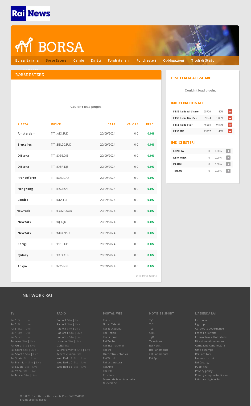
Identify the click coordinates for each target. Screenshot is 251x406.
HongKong (25, 189)
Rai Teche (109, 341)
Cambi (78, 60)
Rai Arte (108, 366)
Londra (23, 200)
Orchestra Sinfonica (115, 354)
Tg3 (151, 328)
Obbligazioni (173, 60)
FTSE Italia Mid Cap (185, 118)
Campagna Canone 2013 (210, 345)
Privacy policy (204, 371)
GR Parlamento (159, 354)
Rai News (154, 345)
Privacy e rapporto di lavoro (212, 375)
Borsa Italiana (27, 60)
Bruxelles (25, 145)
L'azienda (201, 320)
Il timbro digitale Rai (207, 379)
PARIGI (177, 164)
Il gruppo (200, 324)
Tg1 (151, 320)
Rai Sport (154, 358)
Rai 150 (107, 371)
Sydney (23, 255)
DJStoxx (23, 156)
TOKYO (177, 170)
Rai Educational (112, 328)
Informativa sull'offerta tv (211, 337)
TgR (151, 337)
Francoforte (27, 178)
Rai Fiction (109, 332)
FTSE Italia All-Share (186, 111)
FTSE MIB (178, 131)
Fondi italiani (119, 60)
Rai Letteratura (112, 362)
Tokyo (22, 266)
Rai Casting (202, 362)
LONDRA (178, 151)
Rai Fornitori (203, 354)
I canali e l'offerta (206, 332)
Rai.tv (106, 320)
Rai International (113, 345)
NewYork (24, 222)
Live (28, 320)
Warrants (30, 70)
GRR (152, 332)
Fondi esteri (146, 60)
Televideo (155, 341)
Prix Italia (109, 375)
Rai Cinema (110, 337)
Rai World (109, 358)
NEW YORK (179, 157)
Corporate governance (209, 328)
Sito (20, 320)
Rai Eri (107, 349)
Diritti (96, 60)
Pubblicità (201, 366)
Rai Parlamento (159, 349)
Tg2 (151, 324)
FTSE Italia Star (183, 124)
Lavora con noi (204, 358)
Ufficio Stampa (204, 349)
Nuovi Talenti (111, 324)
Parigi (22, 244)
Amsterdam (26, 133)
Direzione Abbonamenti (210, 341)
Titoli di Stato (202, 60)
